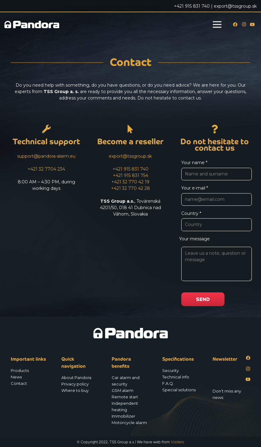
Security (170, 370)
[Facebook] (235, 24)
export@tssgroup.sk (130, 156)
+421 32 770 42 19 (130, 182)
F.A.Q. (168, 383)
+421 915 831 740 (130, 169)
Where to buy (75, 390)
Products (20, 370)
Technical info (175, 376)
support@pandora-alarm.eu (46, 156)
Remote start (125, 396)
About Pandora (76, 377)
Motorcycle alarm (129, 422)
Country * (216, 221)
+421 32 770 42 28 (130, 188)
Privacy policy (75, 383)
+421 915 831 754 (130, 175)
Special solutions (179, 389)
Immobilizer (123, 416)
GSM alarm (122, 390)
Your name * (216, 170)
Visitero (177, 442)
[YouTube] (252, 24)
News (16, 376)
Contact (19, 383)
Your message (214, 260)
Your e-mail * (216, 195)
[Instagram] (244, 24)
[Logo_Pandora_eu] (31, 24)
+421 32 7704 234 (46, 169)
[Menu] (217, 24)
